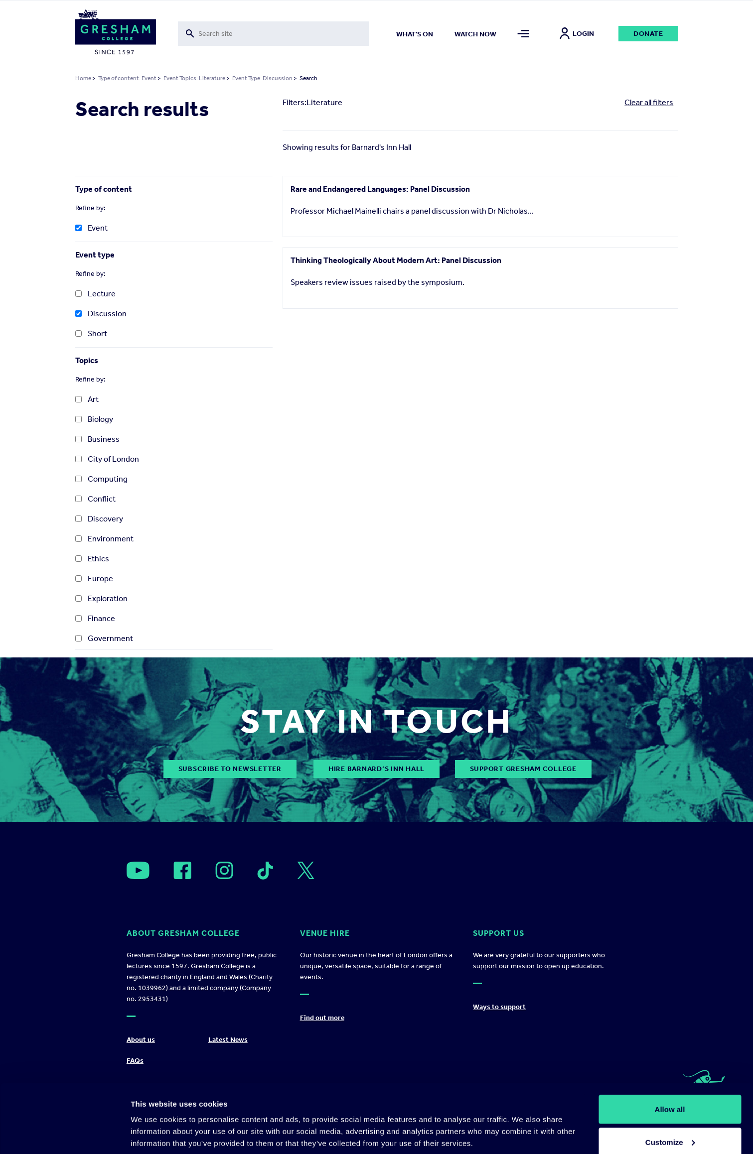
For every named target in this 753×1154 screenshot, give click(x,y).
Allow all (670, 1062)
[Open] (138, 870)
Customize (670, 1095)
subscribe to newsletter (230, 769)
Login (577, 33)
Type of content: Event (127, 78)
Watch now (475, 34)
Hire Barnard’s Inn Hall (376, 769)
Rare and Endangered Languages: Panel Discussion (380, 189)
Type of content (103, 189)
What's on (414, 34)
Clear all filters (648, 102)
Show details (154, 1123)
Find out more (322, 1018)
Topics (86, 360)
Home (83, 78)
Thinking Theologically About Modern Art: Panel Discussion (396, 264)
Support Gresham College (523, 769)
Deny (670, 1127)
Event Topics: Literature (194, 78)
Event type (95, 254)
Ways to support (499, 1007)
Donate (648, 33)
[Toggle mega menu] (523, 33)
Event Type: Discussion (262, 78)
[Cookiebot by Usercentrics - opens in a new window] (64, 1134)
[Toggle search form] (273, 33)
